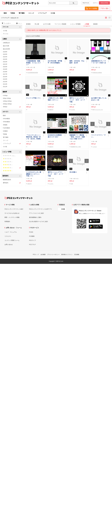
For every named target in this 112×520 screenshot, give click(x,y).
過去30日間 (6, 49)
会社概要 (43, 254)
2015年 (5, 79)
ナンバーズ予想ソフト (33, 98)
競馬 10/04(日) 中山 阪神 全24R (77, 62)
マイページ (86, 3)
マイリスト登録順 (60, 24)
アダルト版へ (104, 8)
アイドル (5, 34)
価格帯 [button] (12, 92)
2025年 (5, 54)
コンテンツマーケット (25, 3)
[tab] (68, 24)
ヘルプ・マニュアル (11, 232)
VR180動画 (6, 118)
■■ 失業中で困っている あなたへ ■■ (98, 99)
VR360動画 (6, 121)
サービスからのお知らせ (12, 213)
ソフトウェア (42, 13)
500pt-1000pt (7, 98)
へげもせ (95, 146)
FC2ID (31, 232)
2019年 (5, 69)
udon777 (51, 109)
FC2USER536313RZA (32, 72)
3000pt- (12, 107)
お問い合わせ (9, 244)
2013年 (5, 84)
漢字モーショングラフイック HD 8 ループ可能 (77, 100)
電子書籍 (21, 13)
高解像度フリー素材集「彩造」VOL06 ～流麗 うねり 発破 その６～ (77, 137)
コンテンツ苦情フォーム (12, 240)
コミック (31, 13)
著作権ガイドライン (66, 254)
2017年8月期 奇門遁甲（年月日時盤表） (55, 62)
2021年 (5, 64)
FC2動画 (31, 236)
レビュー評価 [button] (12, 152)
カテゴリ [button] (12, 112)
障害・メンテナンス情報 (12, 217)
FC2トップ (36, 254)
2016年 (5, 76)
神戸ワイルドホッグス (98, 109)
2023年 (5, 59)
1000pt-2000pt (7, 101)
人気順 (87, 24)
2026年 (5, 52)
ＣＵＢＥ (73, 109)
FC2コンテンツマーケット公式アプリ (40, 209)
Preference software (97, 72)
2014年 (5, 81)
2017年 (12, 74)
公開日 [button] (12, 39)
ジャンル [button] (12, 27)
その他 (53, 13)
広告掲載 (76, 254)
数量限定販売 (7, 179)
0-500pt (5, 95)
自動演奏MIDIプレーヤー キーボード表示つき (98, 62)
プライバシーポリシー (53, 254)
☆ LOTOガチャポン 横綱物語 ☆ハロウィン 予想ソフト (33, 174)
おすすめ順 (46, 24)
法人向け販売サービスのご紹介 (38, 221)
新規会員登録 (104, 3)
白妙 (72, 183)
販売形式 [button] (12, 176)
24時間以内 (6, 43)
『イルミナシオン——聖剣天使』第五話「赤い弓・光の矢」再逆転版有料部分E (33, 137)
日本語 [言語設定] (63, 209)
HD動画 (5, 131)
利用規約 (7, 221)
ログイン (95, 3)
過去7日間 (6, 46)
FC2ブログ (32, 244)
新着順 (28, 24)
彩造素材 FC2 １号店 (76, 146)
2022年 (5, 61)
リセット (19, 23)
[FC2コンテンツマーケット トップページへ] (19, 197)
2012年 (5, 86)
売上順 (37, 24)
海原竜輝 (51, 72)
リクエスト (8, 236)
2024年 (5, 57)
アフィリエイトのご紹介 (36, 213)
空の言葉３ (73, 172)
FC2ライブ (32, 240)
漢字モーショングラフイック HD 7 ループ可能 (55, 174)
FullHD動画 (6, 128)
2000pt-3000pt (7, 104)
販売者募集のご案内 (35, 217)
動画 (5, 13)
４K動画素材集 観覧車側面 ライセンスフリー (33, 62)
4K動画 (5, 125)
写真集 (12, 13)
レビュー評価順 (75, 24)
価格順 (95, 24)
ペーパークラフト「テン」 (98, 136)
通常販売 (12, 183)
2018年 (5, 71)
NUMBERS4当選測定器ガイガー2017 (55, 136)
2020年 (5, 66)
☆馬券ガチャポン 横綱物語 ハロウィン (55, 99)
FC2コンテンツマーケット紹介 (14, 209)
